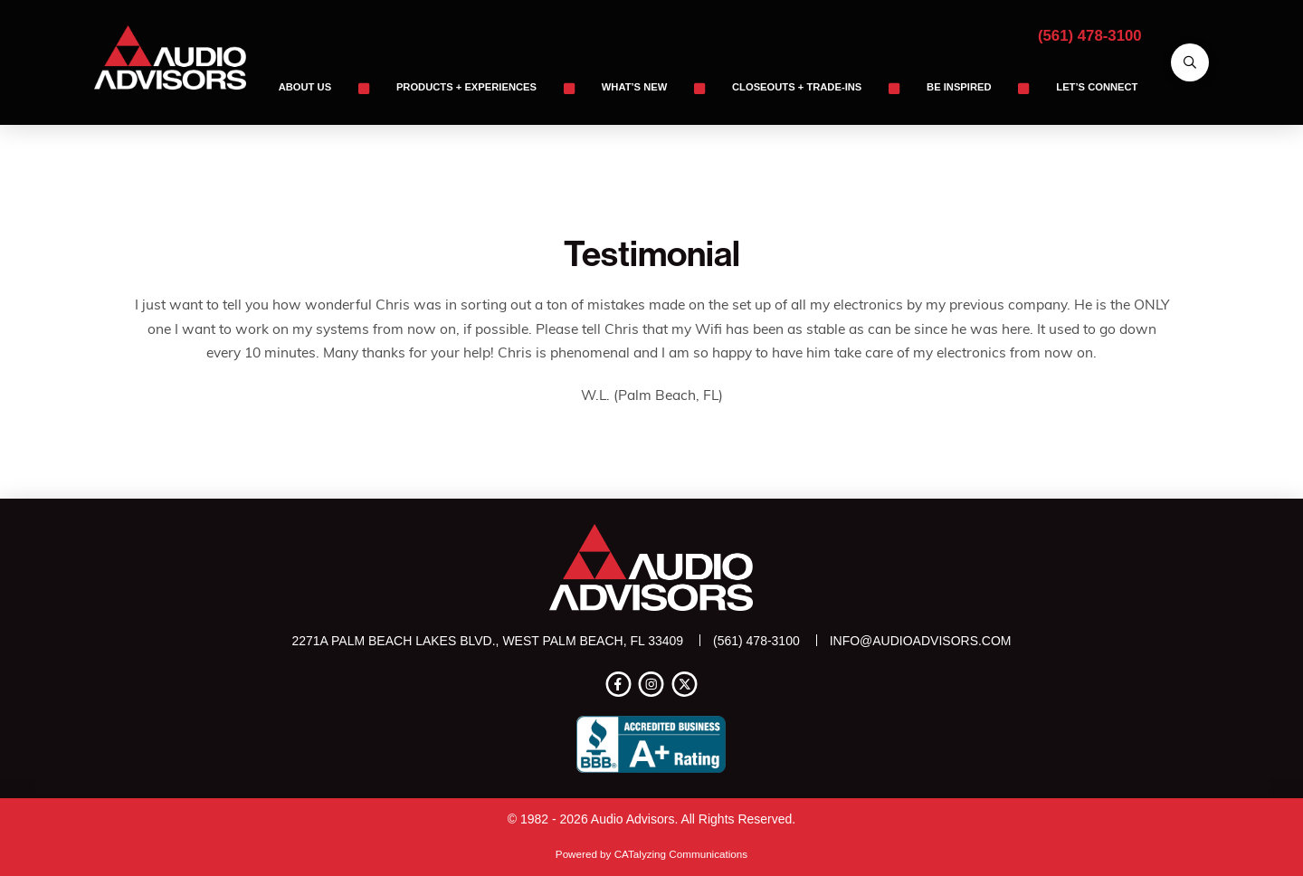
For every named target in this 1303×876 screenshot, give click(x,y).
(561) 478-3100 (1090, 35)
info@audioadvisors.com (921, 640)
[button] (1190, 62)
